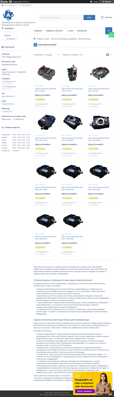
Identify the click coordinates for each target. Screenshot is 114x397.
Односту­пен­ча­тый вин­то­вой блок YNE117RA (45, 139)
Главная (38, 31)
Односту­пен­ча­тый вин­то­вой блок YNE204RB (72, 238)
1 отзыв (95, 1)
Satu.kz (67, 392)
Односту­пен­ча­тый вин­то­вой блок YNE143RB (98, 139)
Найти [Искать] (89, 17)
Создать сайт (17, 1)
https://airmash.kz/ (8, 96)
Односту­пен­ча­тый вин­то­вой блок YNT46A (45, 90)
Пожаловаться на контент (66, 395)
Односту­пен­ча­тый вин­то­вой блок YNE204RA (45, 238)
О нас (71, 31)
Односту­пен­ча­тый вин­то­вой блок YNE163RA (72, 188)
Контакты (82, 31)
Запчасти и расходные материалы (64, 39)
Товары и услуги (54, 31)
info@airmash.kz (8, 104)
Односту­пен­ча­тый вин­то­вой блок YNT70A (98, 90)
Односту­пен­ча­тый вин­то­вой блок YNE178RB (98, 188)
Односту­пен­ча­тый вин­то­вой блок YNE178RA (45, 188)
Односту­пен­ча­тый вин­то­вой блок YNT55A (72, 90)
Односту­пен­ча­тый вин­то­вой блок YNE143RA (72, 139)
